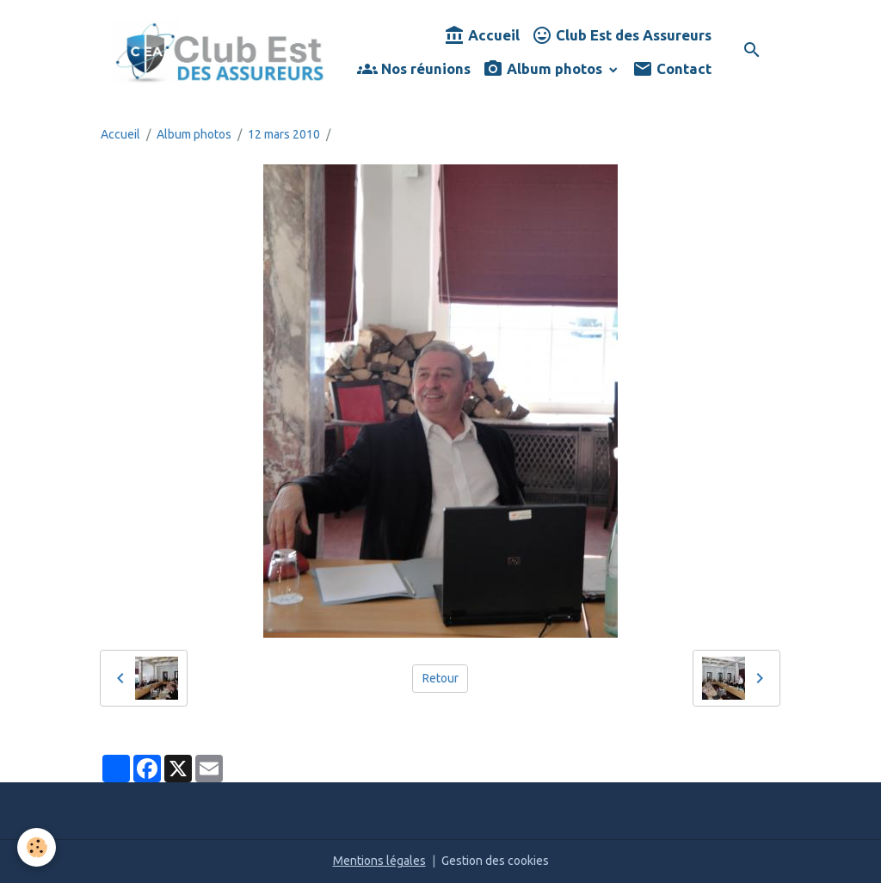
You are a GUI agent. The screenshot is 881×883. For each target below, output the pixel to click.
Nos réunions (414, 69)
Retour (440, 678)
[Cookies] (36, 847)
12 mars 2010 (284, 134)
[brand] (219, 52)
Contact (672, 69)
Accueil (482, 36)
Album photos (544, 69)
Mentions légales (379, 861)
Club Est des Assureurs (622, 36)
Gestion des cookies (495, 861)
